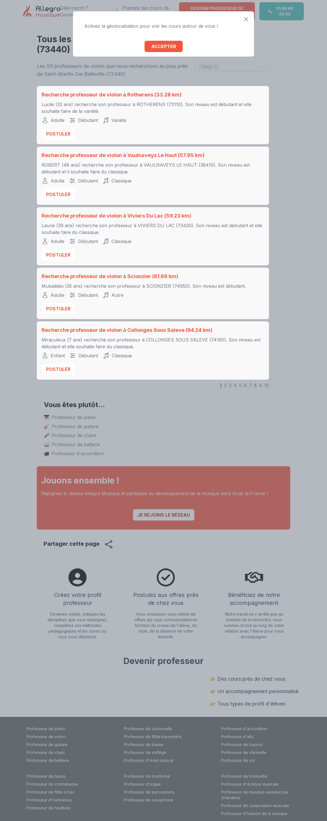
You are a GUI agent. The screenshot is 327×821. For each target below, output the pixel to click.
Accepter (163, 46)
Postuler (58, 134)
